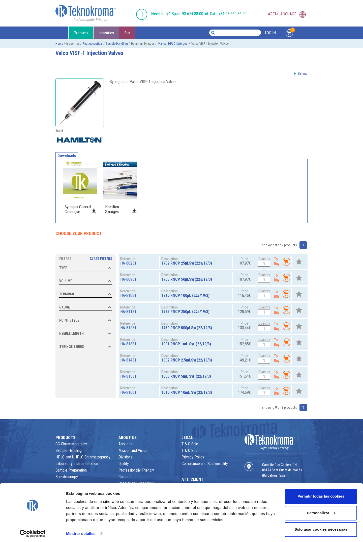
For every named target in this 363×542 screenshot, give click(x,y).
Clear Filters (101, 259)
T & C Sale (190, 444)
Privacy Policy (193, 457)
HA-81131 (128, 311)
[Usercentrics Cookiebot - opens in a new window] (33, 532)
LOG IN (270, 33)
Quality (123, 463)
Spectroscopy (66, 476)
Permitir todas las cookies (320, 495)
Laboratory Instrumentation (76, 463)
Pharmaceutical (93, 43)
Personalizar (321, 511)
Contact (124, 476)
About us (125, 444)
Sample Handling (117, 43)
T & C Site (190, 450)
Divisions (125, 457)
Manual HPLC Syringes (173, 43)
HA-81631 (128, 392)
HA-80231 (128, 263)
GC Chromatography (71, 444)
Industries (106, 33)
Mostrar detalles (81, 532)
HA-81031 (128, 295)
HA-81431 (128, 360)
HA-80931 (128, 279)
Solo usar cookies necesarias (320, 528)
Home (59, 43)
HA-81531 (128, 376)
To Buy (282, 261)
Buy (127, 33)
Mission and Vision (132, 450)
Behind (303, 73)
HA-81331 (128, 344)
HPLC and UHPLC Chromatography (82, 457)
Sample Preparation (71, 470)
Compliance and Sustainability (205, 463)
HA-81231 (128, 327)
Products (81, 33)
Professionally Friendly (136, 470)
